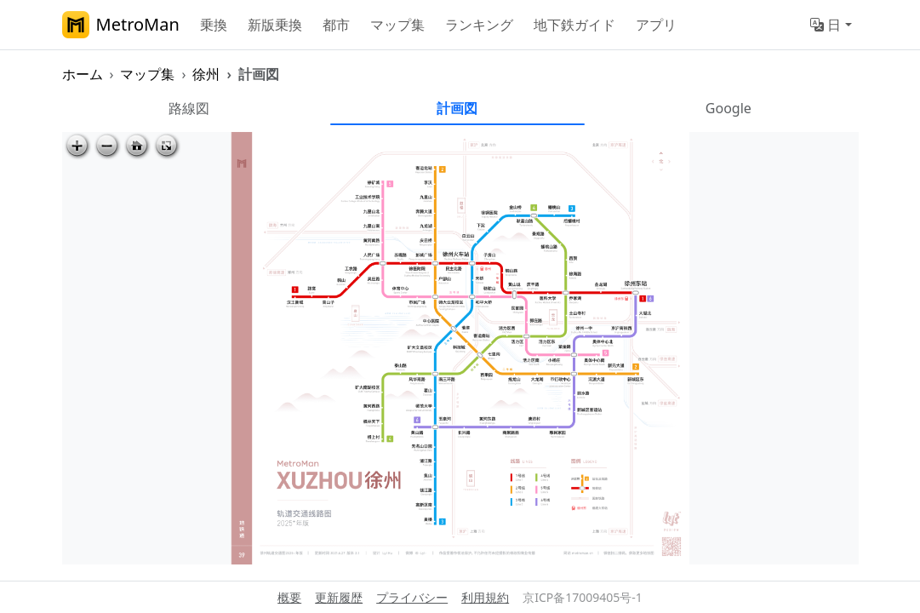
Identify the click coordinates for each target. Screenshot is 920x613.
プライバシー (412, 597)
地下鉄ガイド (574, 24)
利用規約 (485, 597)
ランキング (479, 24)
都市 (336, 24)
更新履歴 (339, 597)
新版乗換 (275, 24)
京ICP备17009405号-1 (583, 597)
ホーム (82, 74)
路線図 (189, 108)
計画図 (457, 108)
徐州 (206, 74)
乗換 (213, 24)
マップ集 (397, 24)
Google (728, 108)
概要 (289, 597)
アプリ (656, 24)
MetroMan (121, 24)
